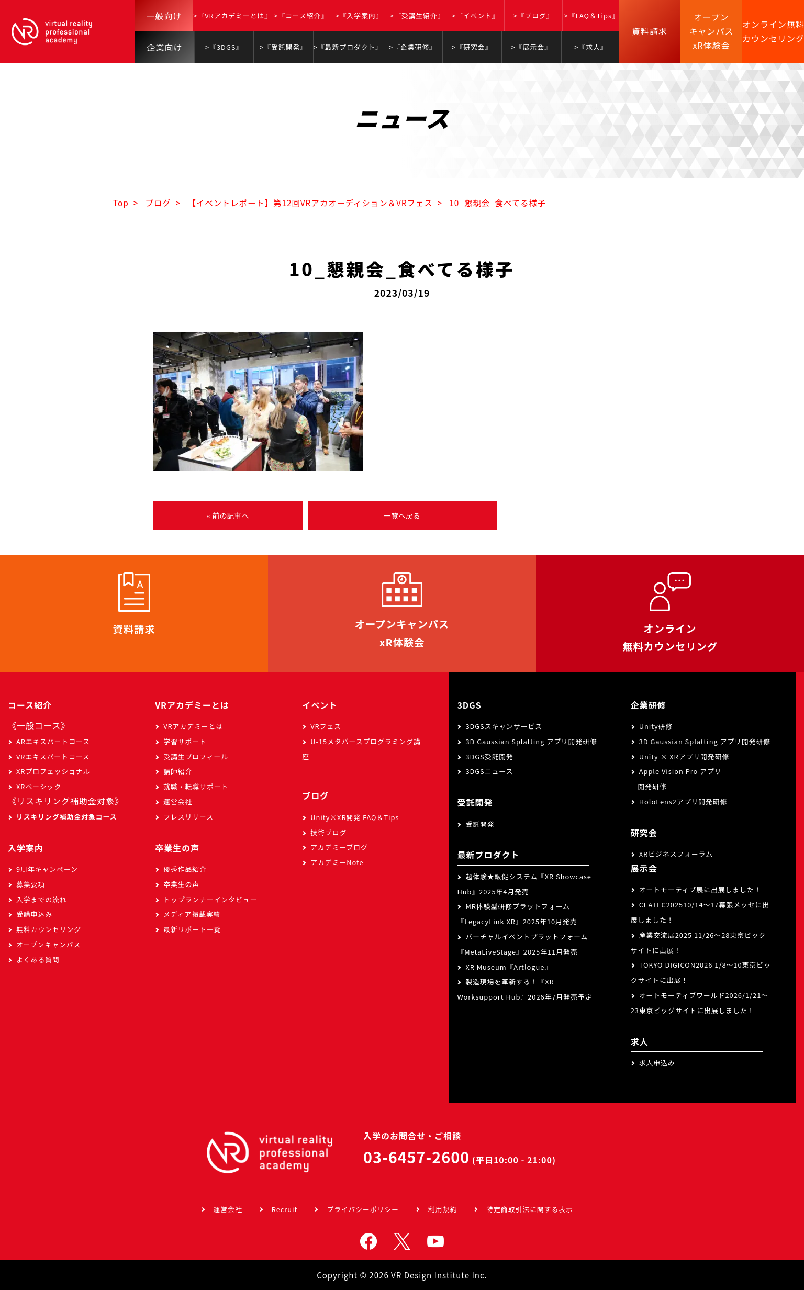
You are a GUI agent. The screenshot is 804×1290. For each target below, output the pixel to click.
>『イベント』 (475, 15)
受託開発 (479, 824)
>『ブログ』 (533, 15)
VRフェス (325, 726)
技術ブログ (328, 832)
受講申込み (34, 914)
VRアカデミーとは (193, 726)
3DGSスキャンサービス (503, 726)
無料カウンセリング (48, 929)
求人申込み (657, 1063)
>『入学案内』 (359, 15)
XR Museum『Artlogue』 (508, 967)
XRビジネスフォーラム (676, 854)
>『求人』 (590, 47)
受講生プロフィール (195, 756)
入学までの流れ (41, 899)
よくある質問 (38, 959)
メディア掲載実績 (191, 914)
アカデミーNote (336, 862)
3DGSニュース (489, 771)
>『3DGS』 (224, 47)
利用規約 (442, 1209)
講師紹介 (177, 771)
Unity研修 (656, 726)
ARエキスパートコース (53, 741)
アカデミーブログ (339, 847)
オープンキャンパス (48, 944)
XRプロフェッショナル (53, 771)
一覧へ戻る (402, 515)
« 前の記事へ (228, 515)
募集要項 (30, 884)
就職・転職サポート (195, 786)
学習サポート (185, 741)
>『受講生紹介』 (417, 15)
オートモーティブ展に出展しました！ (700, 889)
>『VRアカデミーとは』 (232, 15)
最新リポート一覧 (192, 929)
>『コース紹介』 (301, 15)
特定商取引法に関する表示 (529, 1209)
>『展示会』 (531, 47)
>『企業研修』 (413, 47)
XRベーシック (38, 786)
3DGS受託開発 (489, 756)
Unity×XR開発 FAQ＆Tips (354, 817)
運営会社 (177, 801)
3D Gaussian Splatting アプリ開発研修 (531, 741)
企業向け (165, 47)
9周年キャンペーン (47, 869)
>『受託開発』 (283, 47)
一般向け (164, 15)
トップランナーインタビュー (210, 899)
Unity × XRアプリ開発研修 (684, 756)
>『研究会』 (472, 47)
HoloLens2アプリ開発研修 (683, 801)
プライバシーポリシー (363, 1209)
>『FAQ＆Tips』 (591, 15)
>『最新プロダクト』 (348, 47)
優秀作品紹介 (185, 869)
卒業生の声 (181, 884)
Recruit (285, 1209)
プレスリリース (188, 817)
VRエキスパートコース (53, 756)
